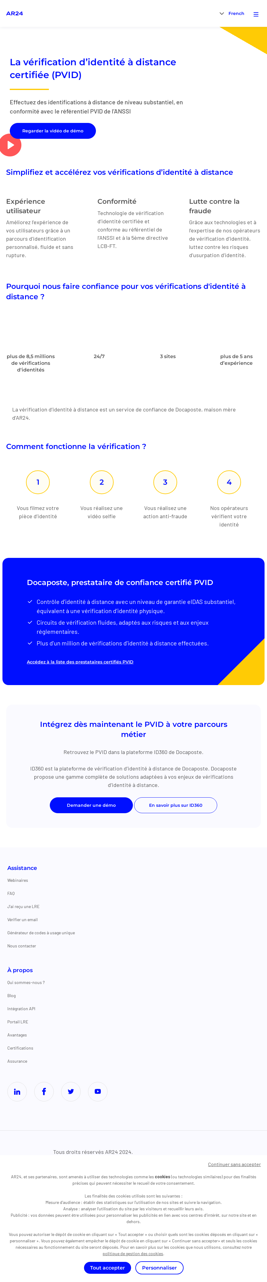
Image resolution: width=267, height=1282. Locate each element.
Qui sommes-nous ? (26, 983)
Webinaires (17, 881)
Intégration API (21, 1009)
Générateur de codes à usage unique (41, 933)
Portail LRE (17, 1022)
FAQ (11, 894)
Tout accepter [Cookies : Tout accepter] (107, 1268)
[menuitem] (236, 13)
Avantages (17, 1035)
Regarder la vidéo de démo (52, 131)
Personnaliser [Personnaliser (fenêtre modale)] (159, 1268)
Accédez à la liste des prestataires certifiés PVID (80, 663)
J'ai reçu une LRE (23, 907)
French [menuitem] (236, 13)
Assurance (17, 1062)
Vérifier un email (22, 920)
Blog (11, 996)
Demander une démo (91, 806)
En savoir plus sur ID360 (175, 806)
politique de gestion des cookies (133, 1253)
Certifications (20, 1048)
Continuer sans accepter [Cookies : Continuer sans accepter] (234, 1164)
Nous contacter (21, 946)
